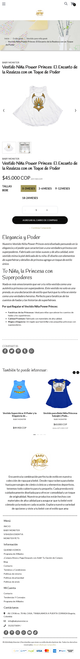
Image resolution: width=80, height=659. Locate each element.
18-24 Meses (30, 198)
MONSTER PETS (11, 538)
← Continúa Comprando (40, 228)
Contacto (8, 566)
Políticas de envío (12, 581)
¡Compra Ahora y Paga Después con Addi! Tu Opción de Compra (33, 558)
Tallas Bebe (7, 188)
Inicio (6, 38)
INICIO (7, 526)
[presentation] (3, 111)
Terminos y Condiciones (15, 570)
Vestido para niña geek (37, 38)
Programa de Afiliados (14, 554)
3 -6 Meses (45, 188)
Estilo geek (18, 38)
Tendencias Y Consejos (14, 597)
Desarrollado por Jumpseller (45, 645)
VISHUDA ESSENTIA (13, 534)
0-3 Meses (28, 188)
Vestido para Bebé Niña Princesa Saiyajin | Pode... (60, 414)
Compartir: (10, 346)
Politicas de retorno (13, 574)
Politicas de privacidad (14, 577)
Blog (6, 562)
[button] (64, 4)
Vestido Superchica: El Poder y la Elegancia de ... (20, 414)
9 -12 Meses (62, 188)
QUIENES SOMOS (12, 550)
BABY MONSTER (12, 530)
